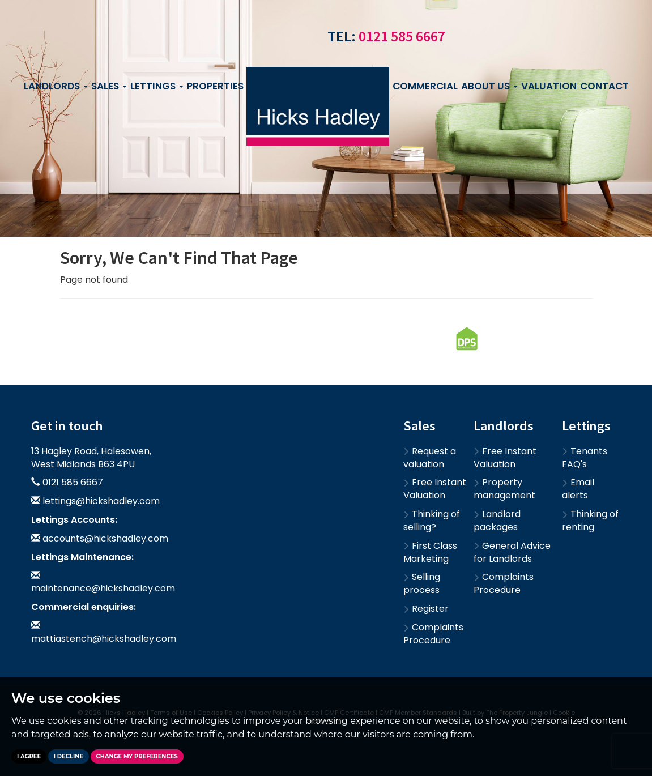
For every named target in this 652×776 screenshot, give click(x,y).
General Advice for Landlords (512, 552)
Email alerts (578, 489)
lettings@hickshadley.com (101, 501)
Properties (219, 86)
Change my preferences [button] (137, 756)
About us (489, 86)
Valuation (549, 86)
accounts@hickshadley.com (105, 538)
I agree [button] (29, 756)
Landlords (56, 86)
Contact (604, 86)
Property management (504, 489)
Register (426, 608)
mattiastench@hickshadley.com (103, 638)
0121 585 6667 (402, 36)
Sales (109, 86)
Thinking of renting (590, 521)
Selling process (421, 583)
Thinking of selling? (431, 521)
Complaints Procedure (433, 634)
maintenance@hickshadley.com (103, 588)
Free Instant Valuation (434, 489)
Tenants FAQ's (584, 458)
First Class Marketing (430, 552)
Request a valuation (429, 458)
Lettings (157, 86)
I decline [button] (68, 756)
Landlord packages (497, 521)
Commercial (425, 86)
